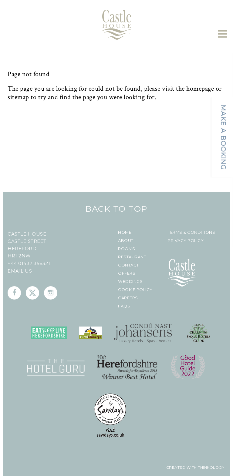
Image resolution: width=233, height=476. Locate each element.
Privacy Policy (186, 241)
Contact (128, 265)
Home (124, 232)
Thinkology (211, 467)
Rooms (126, 249)
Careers (128, 298)
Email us (20, 271)
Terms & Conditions (191, 232)
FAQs (124, 306)
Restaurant (132, 257)
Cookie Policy (135, 290)
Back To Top (116, 209)
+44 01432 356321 (29, 263)
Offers (126, 273)
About (125, 241)
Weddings (130, 281)
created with (181, 467)
